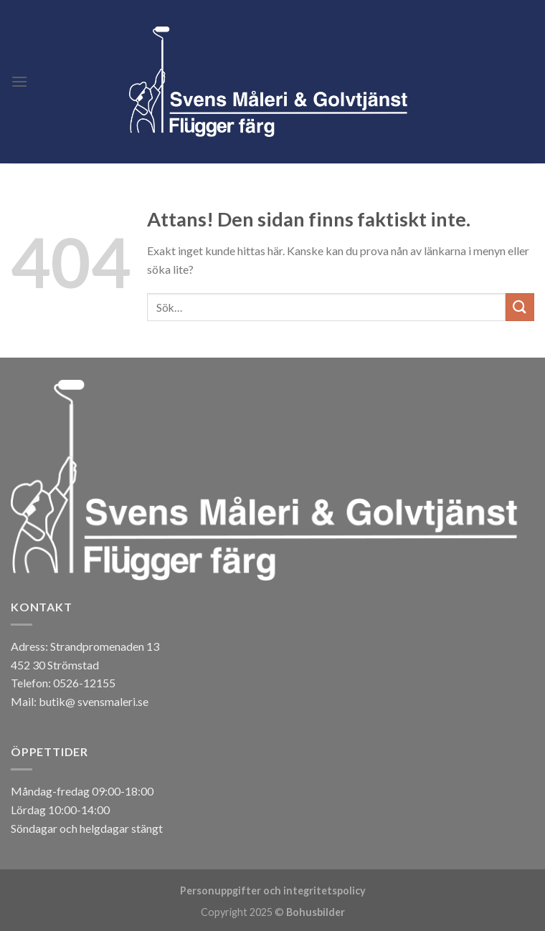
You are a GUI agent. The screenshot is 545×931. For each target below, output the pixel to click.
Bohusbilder (315, 912)
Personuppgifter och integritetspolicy (273, 890)
